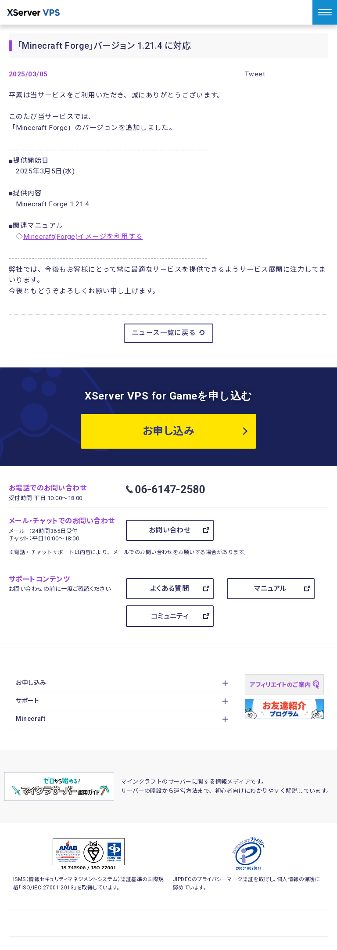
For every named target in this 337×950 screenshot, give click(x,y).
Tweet (255, 74)
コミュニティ (170, 616)
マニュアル (270, 588)
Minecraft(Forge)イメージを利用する (83, 237)
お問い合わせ (170, 530)
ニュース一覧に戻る (169, 333)
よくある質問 (170, 588)
